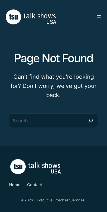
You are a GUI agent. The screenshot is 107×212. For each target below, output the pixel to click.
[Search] (90, 120)
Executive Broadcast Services (60, 200)
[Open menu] (99, 16)
